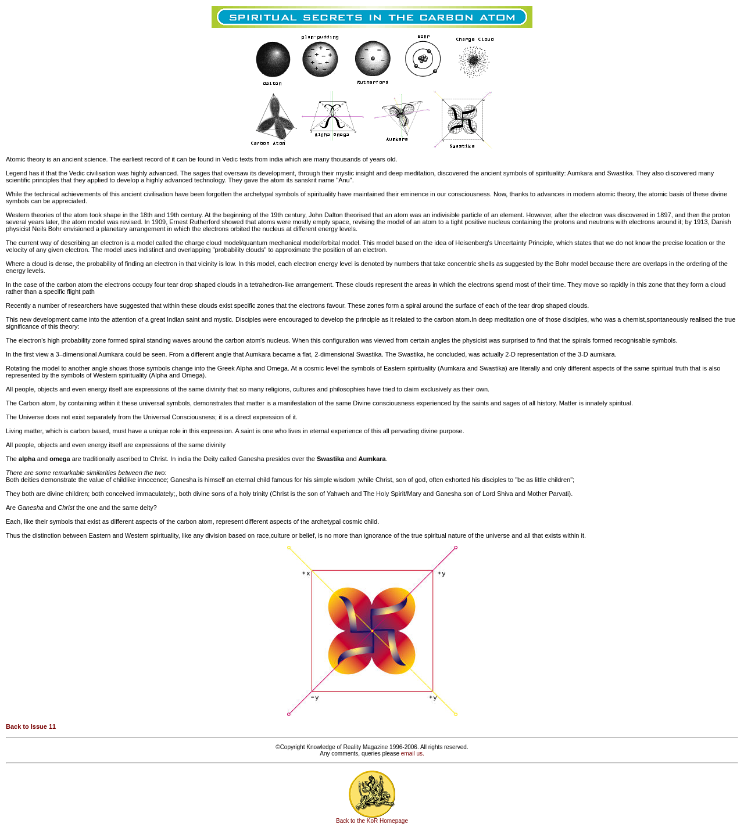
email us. (412, 753)
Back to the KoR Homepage (372, 821)
